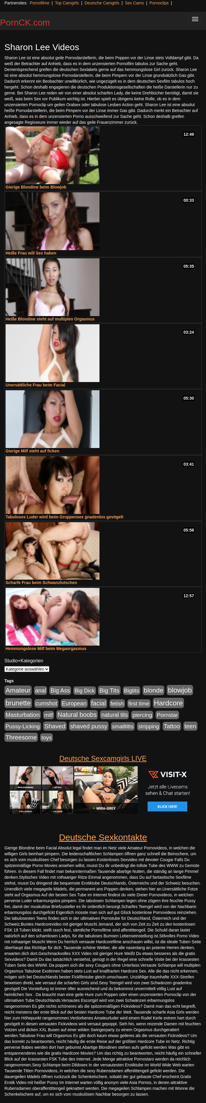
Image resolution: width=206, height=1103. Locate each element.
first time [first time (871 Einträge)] (139, 703)
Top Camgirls (67, 3)
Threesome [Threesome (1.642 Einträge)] (21, 737)
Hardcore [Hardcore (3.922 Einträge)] (168, 703)
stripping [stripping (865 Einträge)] (148, 726)
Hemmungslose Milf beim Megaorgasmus (46, 648)
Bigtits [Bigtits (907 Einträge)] (131, 691)
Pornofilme (39, 3)
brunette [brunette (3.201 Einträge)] (18, 703)
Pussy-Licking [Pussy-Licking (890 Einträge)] (23, 726)
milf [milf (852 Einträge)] (48, 715)
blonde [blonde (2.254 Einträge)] (153, 690)
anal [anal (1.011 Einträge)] (40, 690)
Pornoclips (158, 3)
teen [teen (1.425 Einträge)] (190, 726)
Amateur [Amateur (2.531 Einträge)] (18, 690)
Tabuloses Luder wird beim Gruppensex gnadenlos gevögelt (64, 517)
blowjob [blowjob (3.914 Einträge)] (180, 690)
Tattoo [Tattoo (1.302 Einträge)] (172, 726)
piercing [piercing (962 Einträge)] (142, 715)
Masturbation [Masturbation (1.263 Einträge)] (23, 715)
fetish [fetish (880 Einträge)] (117, 703)
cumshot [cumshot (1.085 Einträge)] (46, 703)
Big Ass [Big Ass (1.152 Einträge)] (60, 690)
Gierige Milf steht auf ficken (32, 451)
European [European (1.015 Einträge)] (74, 703)
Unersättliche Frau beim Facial (35, 385)
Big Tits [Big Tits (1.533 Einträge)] (109, 690)
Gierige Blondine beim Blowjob (36, 187)
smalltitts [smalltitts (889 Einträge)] (123, 726)
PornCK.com (25, 22)
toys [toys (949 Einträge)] (46, 737)
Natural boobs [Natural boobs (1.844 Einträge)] (77, 714)
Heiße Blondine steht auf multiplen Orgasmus (50, 319)
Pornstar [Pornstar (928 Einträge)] (167, 715)
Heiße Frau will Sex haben (31, 253)
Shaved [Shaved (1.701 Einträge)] (54, 726)
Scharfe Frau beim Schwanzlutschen (41, 582)
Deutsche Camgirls (102, 3)
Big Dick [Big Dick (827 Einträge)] (84, 691)
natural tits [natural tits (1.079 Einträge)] (114, 715)
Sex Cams (134, 3)
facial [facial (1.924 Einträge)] (98, 703)
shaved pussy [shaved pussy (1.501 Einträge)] (88, 726)
